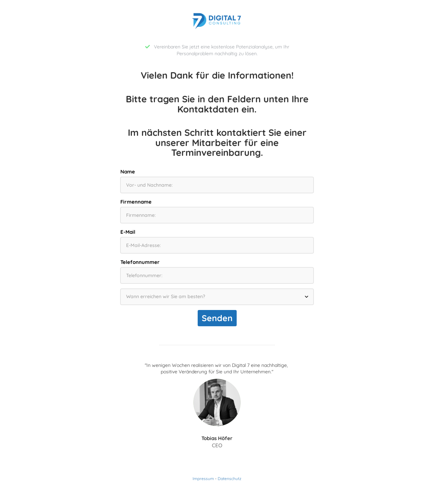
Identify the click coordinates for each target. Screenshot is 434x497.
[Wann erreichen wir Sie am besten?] (217, 297)
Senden (217, 318)
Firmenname (136, 202)
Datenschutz (229, 478)
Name (127, 171)
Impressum (203, 478)
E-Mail (127, 232)
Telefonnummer (140, 262)
